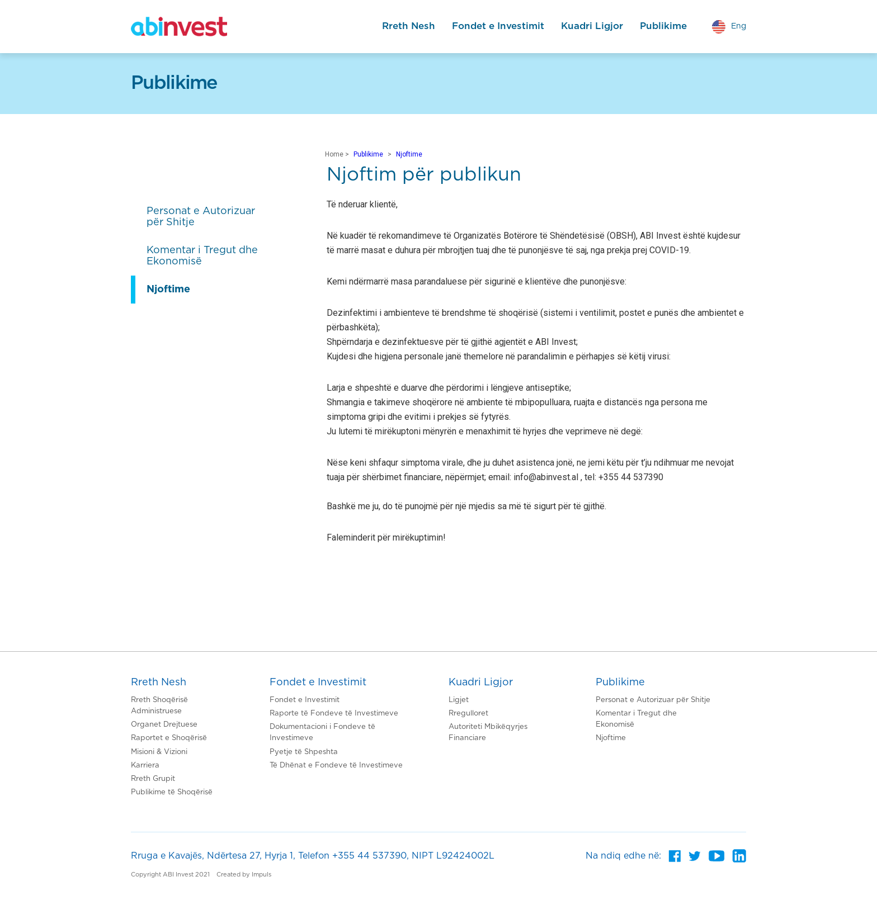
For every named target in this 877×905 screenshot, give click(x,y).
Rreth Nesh (408, 26)
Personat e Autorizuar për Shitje (653, 700)
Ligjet (459, 700)
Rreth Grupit (153, 779)
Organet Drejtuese (164, 724)
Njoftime (409, 154)
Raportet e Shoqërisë (169, 738)
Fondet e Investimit (498, 26)
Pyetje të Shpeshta (304, 752)
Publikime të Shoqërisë (172, 792)
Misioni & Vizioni (159, 752)
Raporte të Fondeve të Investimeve (334, 713)
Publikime (663, 26)
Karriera (145, 765)
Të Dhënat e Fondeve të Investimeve (336, 765)
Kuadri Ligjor (592, 26)
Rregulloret (468, 713)
